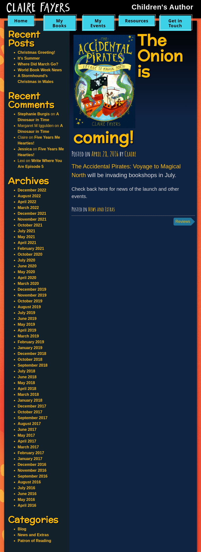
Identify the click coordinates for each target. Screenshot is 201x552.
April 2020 (27, 278)
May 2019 (26, 324)
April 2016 (27, 505)
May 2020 (26, 272)
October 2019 (30, 301)
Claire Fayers (38, 7)
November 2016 (32, 470)
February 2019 (31, 342)
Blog (22, 529)
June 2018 (27, 377)
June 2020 (27, 266)
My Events (98, 23)
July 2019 (26, 313)
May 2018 (26, 383)
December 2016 (32, 464)
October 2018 (30, 359)
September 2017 (33, 418)
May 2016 (26, 500)
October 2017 (30, 412)
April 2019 (27, 330)
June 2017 (27, 429)
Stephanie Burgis (34, 114)
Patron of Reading (34, 541)
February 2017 (31, 453)
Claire (130, 154)
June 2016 (27, 494)
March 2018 (28, 394)
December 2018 (32, 354)
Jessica (25, 149)
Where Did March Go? (38, 64)
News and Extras (101, 209)
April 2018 (27, 389)
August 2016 (29, 482)
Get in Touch (175, 23)
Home (20, 21)
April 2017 (27, 441)
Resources (136, 21)
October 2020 (30, 254)
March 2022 (28, 208)
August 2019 (29, 307)
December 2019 (32, 289)
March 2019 (28, 336)
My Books (59, 23)
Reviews (182, 221)
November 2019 (32, 295)
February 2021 (31, 248)
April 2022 (27, 202)
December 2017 (32, 406)
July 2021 (26, 231)
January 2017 (30, 459)
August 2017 (29, 424)
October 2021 (30, 225)
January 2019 (30, 348)
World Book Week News (40, 70)
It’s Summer (29, 58)
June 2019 (27, 319)
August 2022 (29, 196)
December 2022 (32, 190)
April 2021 (27, 243)
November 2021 (32, 219)
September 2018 (33, 365)
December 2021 (32, 213)
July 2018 (26, 371)
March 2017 (28, 447)
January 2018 (30, 400)
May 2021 (26, 237)
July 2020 (26, 260)
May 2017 (26, 435)
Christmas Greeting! (36, 52)
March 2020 (28, 283)
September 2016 (33, 476)
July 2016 (26, 488)
